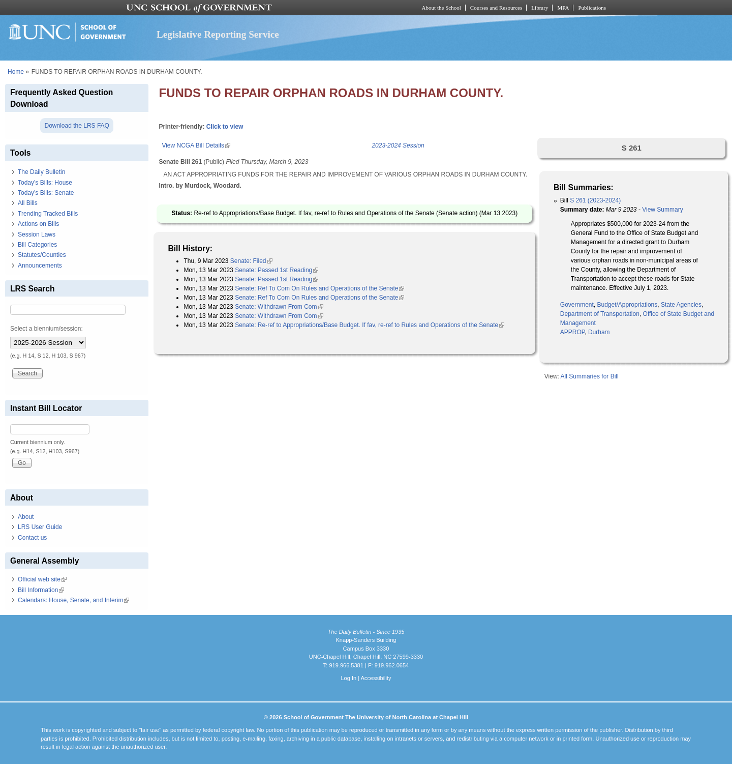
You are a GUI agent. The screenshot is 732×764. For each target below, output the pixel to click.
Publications (592, 8)
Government (577, 304)
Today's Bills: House (45, 182)
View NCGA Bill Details (196, 145)
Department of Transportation (599, 313)
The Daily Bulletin (41, 171)
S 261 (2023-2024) (595, 200)
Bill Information (41, 590)
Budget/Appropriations (627, 304)
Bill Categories (37, 244)
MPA (563, 8)
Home (16, 71)
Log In (348, 678)
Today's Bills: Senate (46, 192)
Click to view (224, 126)
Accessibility (375, 678)
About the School (441, 8)
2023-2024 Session (398, 145)
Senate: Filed (251, 261)
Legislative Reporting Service (218, 34)
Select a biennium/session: (46, 328)
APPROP (572, 332)
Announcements (40, 265)
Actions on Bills (38, 223)
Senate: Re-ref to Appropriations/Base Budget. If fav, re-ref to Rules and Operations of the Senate (369, 325)
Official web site (42, 579)
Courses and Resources (496, 8)
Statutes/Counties (42, 254)
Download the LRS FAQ (76, 125)
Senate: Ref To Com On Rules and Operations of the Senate (319, 288)
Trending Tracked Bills (48, 213)
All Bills (28, 203)
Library (539, 8)
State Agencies (681, 304)
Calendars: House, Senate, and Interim (73, 600)
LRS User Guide (40, 527)
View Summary (662, 209)
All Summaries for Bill (590, 376)
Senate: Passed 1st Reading (276, 270)
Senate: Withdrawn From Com (279, 306)
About (26, 516)
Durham (599, 332)
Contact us (32, 537)
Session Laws (36, 234)
